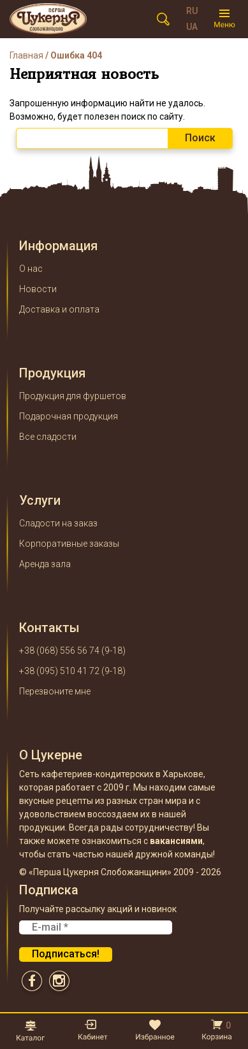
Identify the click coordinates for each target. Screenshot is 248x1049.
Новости (38, 289)
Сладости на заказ (58, 523)
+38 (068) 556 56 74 (59, 650)
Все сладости (48, 437)
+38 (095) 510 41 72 (59, 671)
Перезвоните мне (55, 691)
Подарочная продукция (68, 416)
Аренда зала (45, 564)
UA (192, 27)
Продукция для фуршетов (72, 396)
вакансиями (176, 841)
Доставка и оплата (59, 309)
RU (192, 11)
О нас (31, 269)
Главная (26, 55)
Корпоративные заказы (69, 544)
